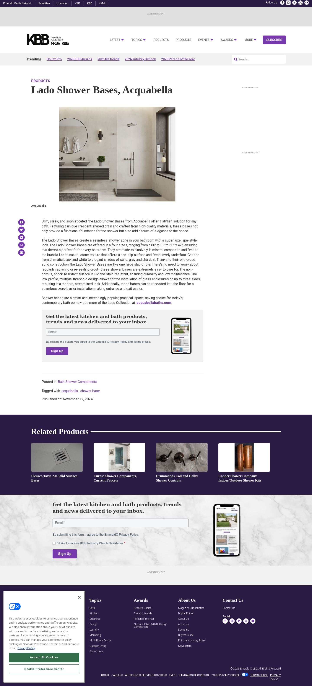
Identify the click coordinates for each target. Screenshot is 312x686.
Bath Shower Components (77, 382)
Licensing (62, 3)
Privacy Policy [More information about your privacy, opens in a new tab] (26, 660)
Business (95, 619)
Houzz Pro (54, 59)
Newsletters (185, 646)
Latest (115, 40)
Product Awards (143, 613)
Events (204, 40)
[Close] (79, 609)
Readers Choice (142, 608)
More (248, 40)
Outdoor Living (97, 646)
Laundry (94, 629)
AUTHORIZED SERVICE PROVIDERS (146, 675)
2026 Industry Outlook (140, 59)
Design (93, 624)
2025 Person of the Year (178, 59)
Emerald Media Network (17, 3)
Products (183, 40)
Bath (92, 608)
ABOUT (105, 675)
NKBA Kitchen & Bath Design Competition (150, 625)
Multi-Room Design (100, 640)
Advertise (44, 3)
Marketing (95, 635)
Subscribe (274, 40)
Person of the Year (144, 619)
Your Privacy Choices (226, 675)
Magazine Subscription (191, 608)
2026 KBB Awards (79, 59)
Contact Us (229, 608)
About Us (183, 619)
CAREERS (117, 675)
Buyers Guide (185, 635)
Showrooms (96, 651)
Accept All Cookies (44, 669)
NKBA (102, 3)
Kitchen (93, 613)
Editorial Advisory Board (192, 640)
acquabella (70, 391)
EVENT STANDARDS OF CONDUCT (189, 675)
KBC (89, 3)
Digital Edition (186, 613)
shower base (90, 391)
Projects (161, 40)
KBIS (77, 3)
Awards (227, 40)
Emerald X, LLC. (249, 668)
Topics (137, 40)
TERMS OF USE (259, 675)
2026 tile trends (108, 59)
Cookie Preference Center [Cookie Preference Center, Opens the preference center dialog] (44, 680)
